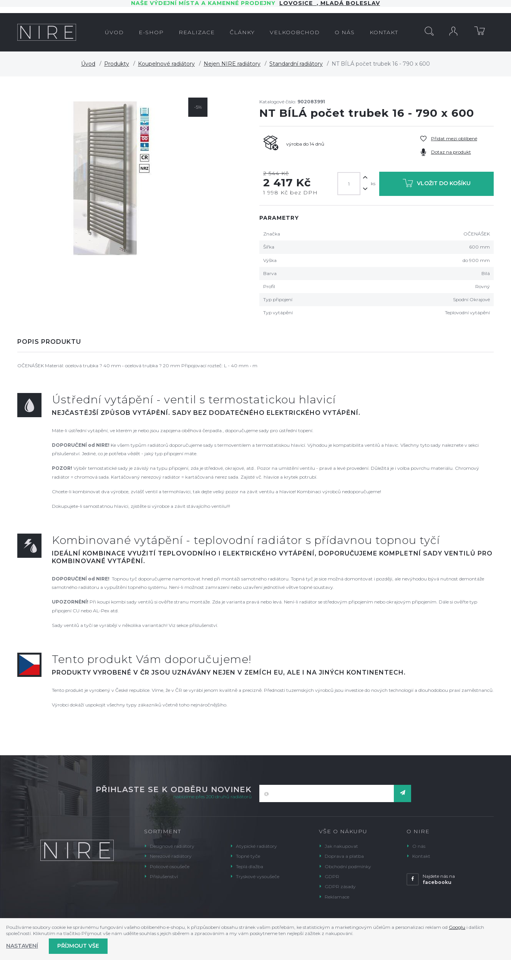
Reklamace (337, 897)
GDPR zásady (340, 886)
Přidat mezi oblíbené (454, 138)
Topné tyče (248, 856)
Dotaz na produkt (451, 152)
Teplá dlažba (249, 866)
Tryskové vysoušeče (257, 876)
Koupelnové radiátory (166, 63)
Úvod (88, 63)
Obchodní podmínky (348, 866)
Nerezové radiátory (171, 856)
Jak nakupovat (341, 846)
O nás (418, 846)
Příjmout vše (78, 945)
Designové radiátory (172, 846)
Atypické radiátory (256, 846)
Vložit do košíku (437, 184)
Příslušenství (164, 876)
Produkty (116, 63)
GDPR (332, 876)
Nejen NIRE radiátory (232, 63)
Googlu (457, 927)
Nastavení (22, 945)
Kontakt (421, 856)
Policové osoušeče (169, 866)
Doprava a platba (344, 856)
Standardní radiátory (296, 63)
